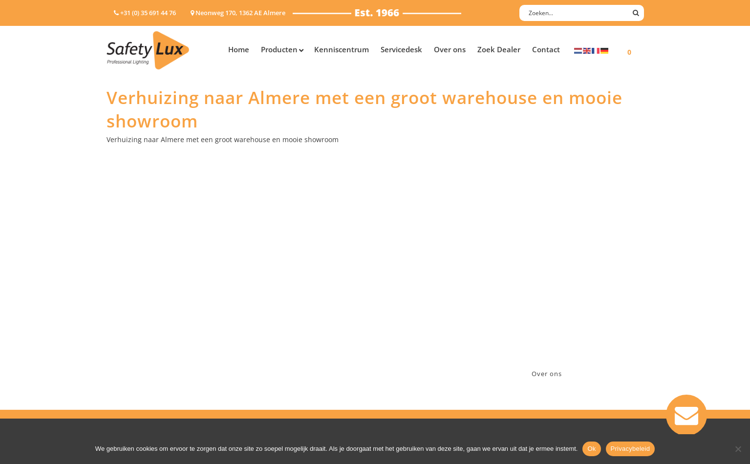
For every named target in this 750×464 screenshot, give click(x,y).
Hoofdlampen (129, 272)
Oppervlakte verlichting (146, 311)
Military (264, 311)
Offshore (265, 285)
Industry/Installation (285, 260)
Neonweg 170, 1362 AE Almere (569, 272)
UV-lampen (125, 361)
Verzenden (403, 298)
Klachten (399, 311)
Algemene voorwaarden (424, 336)
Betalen (397, 285)
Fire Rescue (269, 298)
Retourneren (406, 323)
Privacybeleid (630, 448)
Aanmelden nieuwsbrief (424, 260)
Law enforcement (280, 272)
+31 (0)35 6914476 (548, 285)
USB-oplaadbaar (133, 349)
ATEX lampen (128, 285)
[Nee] (738, 449)
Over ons (547, 373)
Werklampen (128, 298)
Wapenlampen (130, 336)
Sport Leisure (273, 323)
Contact (398, 272)
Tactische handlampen (144, 323)
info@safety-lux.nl (549, 298)
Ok (591, 448)
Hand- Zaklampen (136, 260)
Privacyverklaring (413, 349)
